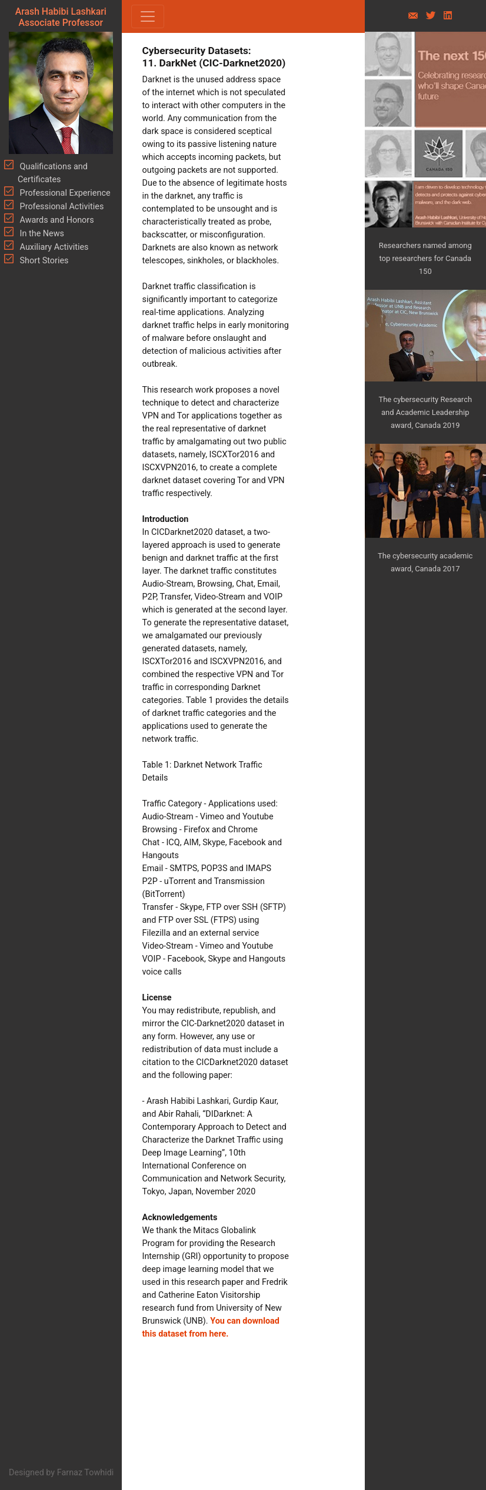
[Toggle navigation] (147, 16)
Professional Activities (61, 207)
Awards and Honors (56, 220)
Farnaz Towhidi (85, 1473)
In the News (41, 234)
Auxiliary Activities (53, 247)
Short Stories (43, 261)
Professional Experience (64, 193)
